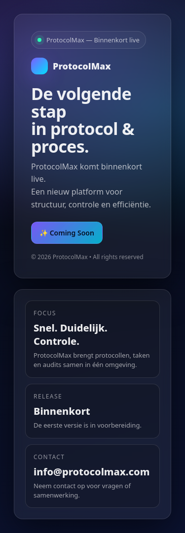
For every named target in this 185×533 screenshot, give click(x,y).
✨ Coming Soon (66, 232)
